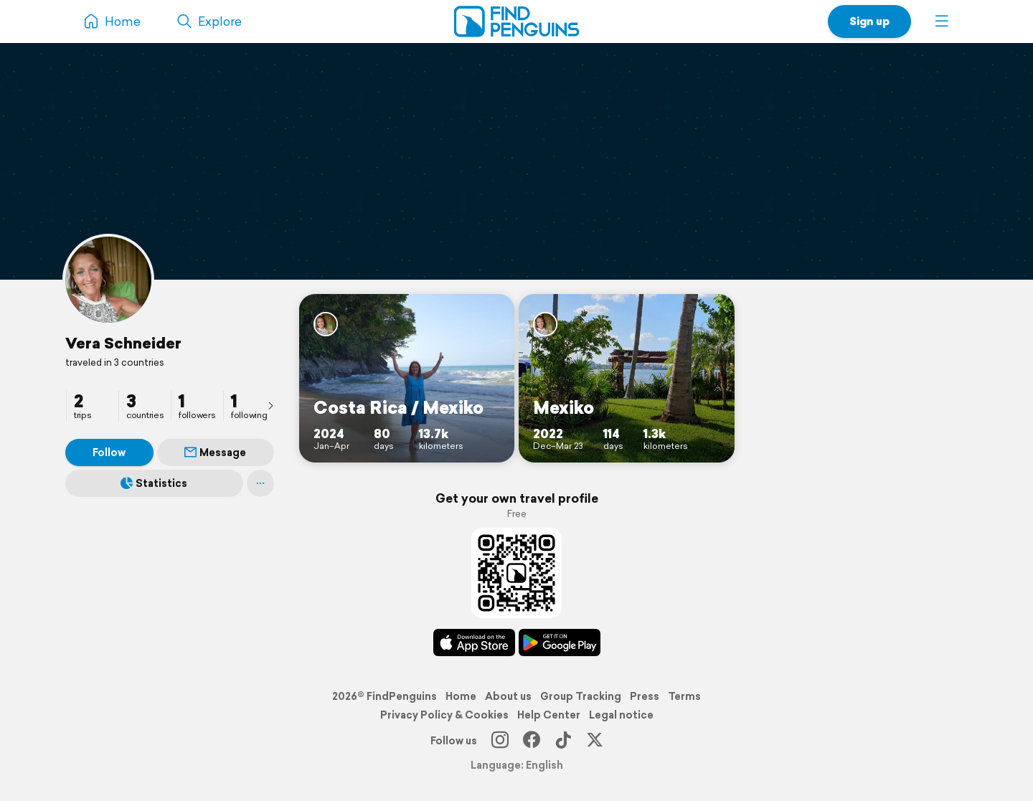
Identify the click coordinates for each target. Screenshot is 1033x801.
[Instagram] (500, 741)
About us (508, 696)
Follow (109, 452)
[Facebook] (531, 741)
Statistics (154, 483)
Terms (684, 696)
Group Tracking (580, 696)
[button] (942, 21)
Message (215, 452)
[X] (594, 741)
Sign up (869, 21)
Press (644, 696)
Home (460, 696)
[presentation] (270, 405)
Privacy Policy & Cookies (444, 715)
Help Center (548, 715)
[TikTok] (563, 741)
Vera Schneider (123, 343)
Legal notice (621, 715)
